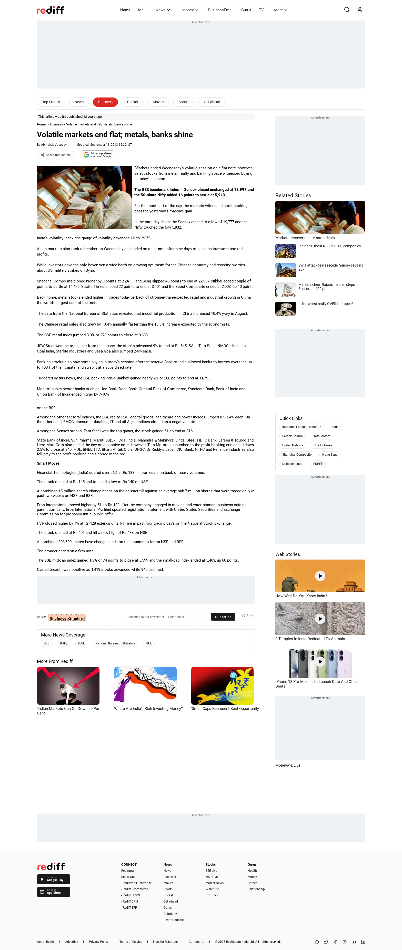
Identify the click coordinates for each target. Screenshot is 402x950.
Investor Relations (165, 942)
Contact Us (196, 942)
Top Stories (51, 102)
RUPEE (318, 464)
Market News (215, 883)
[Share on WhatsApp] (317, 942)
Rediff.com (233, 942)
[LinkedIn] (363, 942)
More (280, 10)
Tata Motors (322, 436)
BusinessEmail (221, 10)
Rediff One (128, 877)
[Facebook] (335, 942)
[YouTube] (354, 942)
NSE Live (212, 877)
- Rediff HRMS (130, 895)
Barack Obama (292, 436)
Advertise (71, 942)
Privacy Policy (98, 942)
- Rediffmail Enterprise (136, 883)
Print (247, 615)
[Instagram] (345, 942)
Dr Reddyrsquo (292, 464)
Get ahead (212, 102)
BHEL (63, 643)
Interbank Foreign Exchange (301, 427)
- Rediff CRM (129, 901)
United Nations (292, 445)
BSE (46, 643)
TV (261, 10)
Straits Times (323, 445)
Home (125, 10)
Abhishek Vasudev (54, 144)
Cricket (132, 102)
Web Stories (287, 554)
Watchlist (212, 889)
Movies (158, 102)
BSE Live (211, 871)
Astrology (170, 914)
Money (190, 10)
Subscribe (223, 617)
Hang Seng (330, 454)
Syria (335, 427)
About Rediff (45, 942)
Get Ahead (171, 901)
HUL (149, 643)
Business (105, 102)
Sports (184, 102)
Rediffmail (128, 871)
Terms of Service (130, 942)
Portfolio (212, 895)
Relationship (256, 889)
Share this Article (56, 155)
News (163, 10)
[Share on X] (326, 942)
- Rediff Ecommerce (134, 889)
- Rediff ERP (129, 907)
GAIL (81, 643)
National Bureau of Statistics (115, 643)
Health (252, 871)
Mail (142, 10)
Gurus (246, 10)
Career (252, 883)
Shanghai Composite (296, 454)
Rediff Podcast (174, 920)
